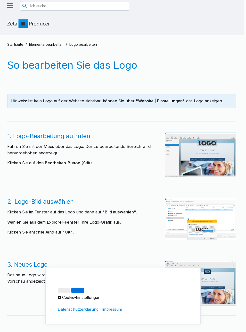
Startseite (15, 44)
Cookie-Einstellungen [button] (79, 297)
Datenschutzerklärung (78, 309)
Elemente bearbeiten (46, 44)
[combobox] (74, 6)
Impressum (112, 309)
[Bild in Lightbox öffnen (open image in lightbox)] (200, 154)
